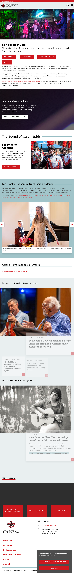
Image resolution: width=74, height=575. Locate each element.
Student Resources (12, 555)
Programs (8, 57)
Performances (9, 550)
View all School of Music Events (13, 271)
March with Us (10, 167)
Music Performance (23, 195)
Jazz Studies (28, 198)
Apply (6, 62)
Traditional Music (37, 195)
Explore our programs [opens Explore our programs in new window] (14, 117)
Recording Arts (14, 198)
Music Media (48, 195)
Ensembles (8, 545)
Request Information (12, 511)
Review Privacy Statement (54, 562)
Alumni (6, 564)
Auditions (26, 57)
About (6, 559)
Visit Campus (37, 511)
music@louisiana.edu (49, 525)
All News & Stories (8, 478)
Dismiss (54, 568)
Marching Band (47, 57)
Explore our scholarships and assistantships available (21, 81)
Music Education (60, 195)
